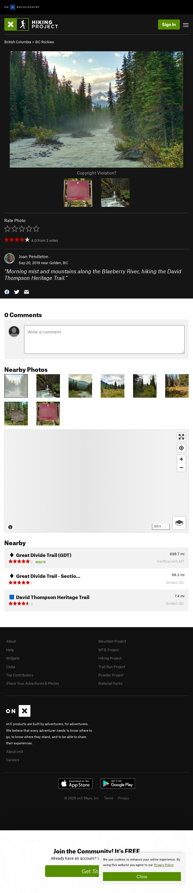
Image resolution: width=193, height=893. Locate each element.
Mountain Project (112, 641)
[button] (6, 291)
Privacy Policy (163, 865)
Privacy (123, 798)
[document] (142, 869)
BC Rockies (44, 42)
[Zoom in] (181, 459)
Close (142, 876)
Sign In (169, 24)
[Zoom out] (181, 467)
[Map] (96, 481)
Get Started (96, 871)
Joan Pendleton (33, 256)
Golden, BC (58, 262)
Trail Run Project (111, 666)
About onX (14, 751)
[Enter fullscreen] (181, 437)
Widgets (13, 658)
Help (10, 649)
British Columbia (17, 42)
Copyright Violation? (96, 172)
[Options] (179, 523)
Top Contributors (19, 675)
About (11, 641)
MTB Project (108, 649)
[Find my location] (181, 448)
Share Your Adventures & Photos (32, 683)
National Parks (110, 683)
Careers (12, 759)
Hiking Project (109, 658)
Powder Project (110, 675)
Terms (108, 798)
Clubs (10, 666)
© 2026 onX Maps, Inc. (81, 798)
